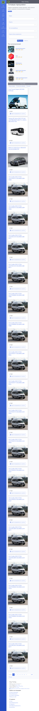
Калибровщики (13, 694)
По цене (28, 86)
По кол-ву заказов (20, 86)
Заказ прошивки (14, 692)
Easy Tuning (25, 2)
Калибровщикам (14, 702)
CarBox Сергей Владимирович (21, 77)
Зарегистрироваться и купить (17, 113)
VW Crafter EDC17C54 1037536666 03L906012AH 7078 (17, 587)
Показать (20, 40)
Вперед (10, 677)
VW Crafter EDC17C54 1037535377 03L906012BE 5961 (16, 353)
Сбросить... (26, 40)
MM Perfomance (19, 63)
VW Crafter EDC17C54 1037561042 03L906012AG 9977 (17, 645)
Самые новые (12, 86)
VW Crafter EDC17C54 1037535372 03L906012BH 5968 (17, 178)
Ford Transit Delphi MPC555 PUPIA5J (16, 90)
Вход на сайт (13, 697)
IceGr (17, 55)
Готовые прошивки (14, 695)
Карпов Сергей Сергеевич (21, 70)
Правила (12, 704)
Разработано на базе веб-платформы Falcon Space (19, 688)
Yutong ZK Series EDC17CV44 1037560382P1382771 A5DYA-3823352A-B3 (18, 120)
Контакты (12, 707)
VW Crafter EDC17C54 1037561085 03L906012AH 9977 (17, 528)
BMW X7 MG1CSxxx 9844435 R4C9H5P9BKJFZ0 (17, 148)
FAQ (11, 701)
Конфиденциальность (15, 705)
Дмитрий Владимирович (20, 48)
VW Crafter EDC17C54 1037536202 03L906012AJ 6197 (16, 470)
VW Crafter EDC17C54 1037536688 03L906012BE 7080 (16, 295)
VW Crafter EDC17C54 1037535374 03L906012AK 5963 (17, 412)
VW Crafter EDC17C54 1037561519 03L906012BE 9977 (16, 236)
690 (32, 674)
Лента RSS (22, 84)
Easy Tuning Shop (20, 686)
